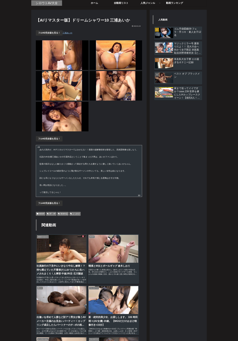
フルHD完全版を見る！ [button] (49, 33)
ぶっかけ (75, 214)
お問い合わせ (131, 331)
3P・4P (51, 214)
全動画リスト (115, 331)
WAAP (40, 214)
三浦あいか (67, 33)
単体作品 (63, 214)
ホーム (103, 331)
